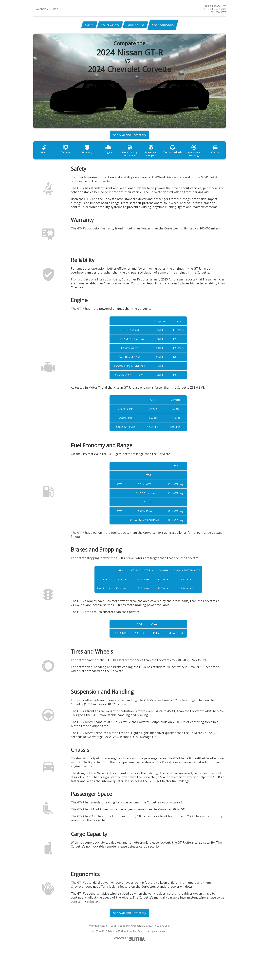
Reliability (87, 149)
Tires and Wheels (172, 149)
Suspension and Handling (194, 150)
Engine (108, 149)
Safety (44, 149)
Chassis (215, 149)
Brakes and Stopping (151, 150)
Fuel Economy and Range (129, 150)
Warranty (65, 149)
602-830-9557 (218, 12)
